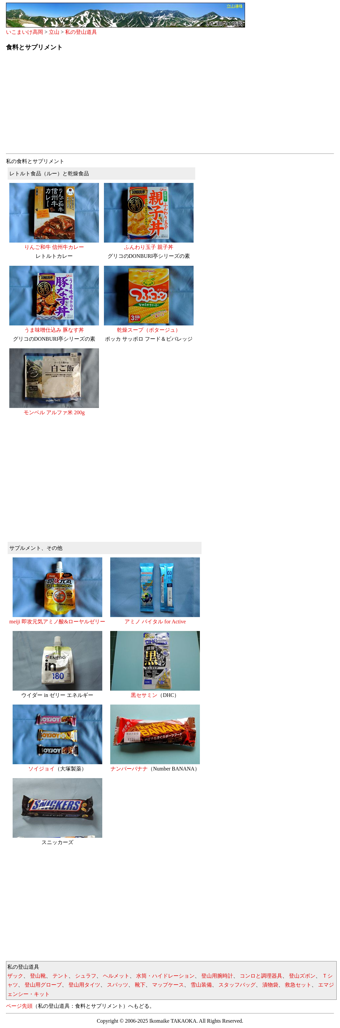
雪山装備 (201, 985)
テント (60, 976)
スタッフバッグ (237, 985)
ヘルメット (116, 976)
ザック (15, 976)
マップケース (168, 985)
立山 (54, 32)
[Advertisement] (170, 104)
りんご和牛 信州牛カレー (54, 244)
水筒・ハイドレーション (165, 976)
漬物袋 (270, 985)
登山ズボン (302, 976)
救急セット (298, 985)
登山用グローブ (43, 985)
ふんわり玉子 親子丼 (149, 244)
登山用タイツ (84, 985)
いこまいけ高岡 (24, 32)
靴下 (140, 985)
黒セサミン (155, 692)
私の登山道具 (81, 32)
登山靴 (38, 976)
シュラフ (85, 976)
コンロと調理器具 (261, 976)
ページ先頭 (19, 1006)
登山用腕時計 (217, 976)
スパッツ (117, 985)
